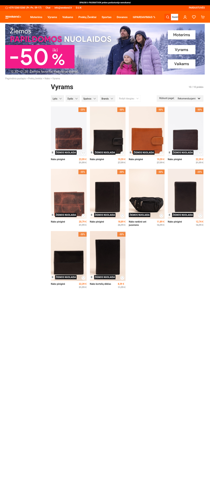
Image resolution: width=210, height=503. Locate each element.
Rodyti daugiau (129, 98)
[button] (57, 98)
